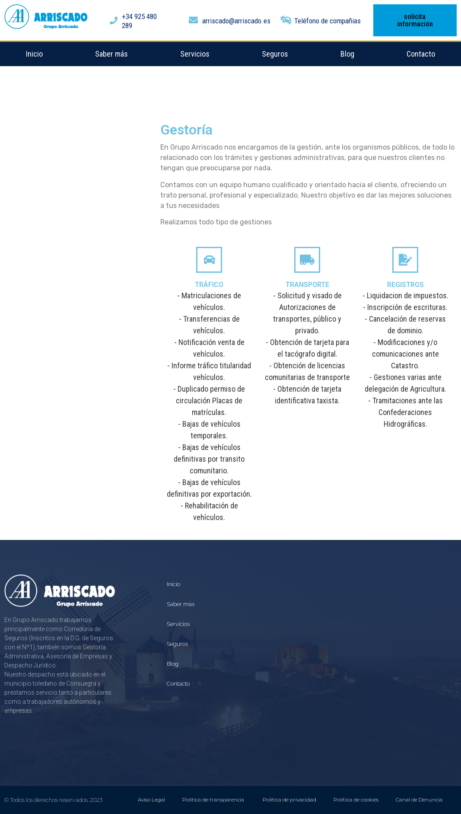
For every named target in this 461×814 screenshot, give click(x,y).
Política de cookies (356, 799)
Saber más (111, 53)
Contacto (421, 53)
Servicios (195, 53)
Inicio (34, 53)
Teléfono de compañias (327, 20)
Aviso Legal (151, 799)
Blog (347, 53)
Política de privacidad (289, 799)
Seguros (275, 53)
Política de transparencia (213, 799)
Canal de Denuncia (419, 799)
